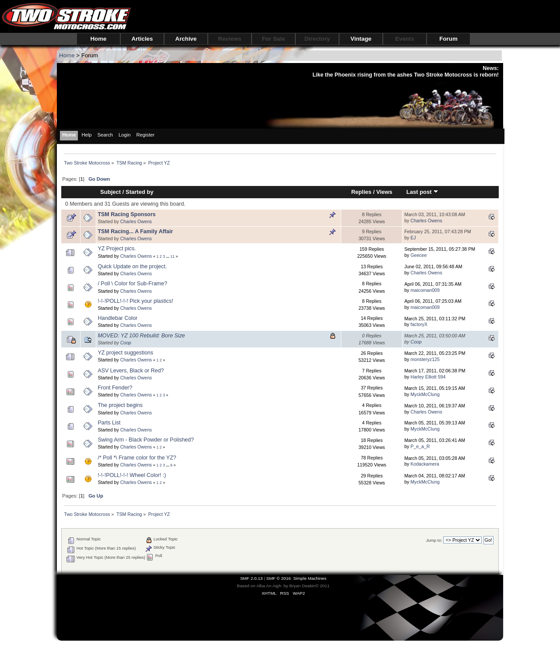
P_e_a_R (420, 446)
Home (98, 38)
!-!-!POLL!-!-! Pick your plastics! (135, 301)
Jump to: (434, 540)
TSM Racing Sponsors (126, 214)
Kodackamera (424, 463)
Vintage (360, 38)
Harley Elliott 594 (427, 376)
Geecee (418, 255)
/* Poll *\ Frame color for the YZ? (137, 458)
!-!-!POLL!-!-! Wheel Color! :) (132, 475)
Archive (186, 38)
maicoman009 (425, 290)
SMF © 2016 (278, 578)
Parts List (109, 423)
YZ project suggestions (125, 353)
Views (384, 192)
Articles (142, 38)
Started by (140, 192)
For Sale (273, 38)
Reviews (229, 38)
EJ (413, 237)
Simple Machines (309, 578)
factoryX (418, 324)
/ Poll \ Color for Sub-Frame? (132, 283)
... (168, 256)
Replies (361, 192)
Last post (422, 192)
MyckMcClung (425, 394)
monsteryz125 (425, 359)
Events (404, 38)
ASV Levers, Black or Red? (131, 371)
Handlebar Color (117, 318)
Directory (317, 38)
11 (172, 256)
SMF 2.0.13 (251, 578)
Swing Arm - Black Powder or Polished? (146, 440)
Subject (110, 192)
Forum (448, 38)
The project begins (120, 405)
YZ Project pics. (117, 248)
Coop (125, 342)
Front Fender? (115, 388)
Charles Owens (136, 221)
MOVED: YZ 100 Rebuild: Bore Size (141, 336)
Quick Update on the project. (132, 266)
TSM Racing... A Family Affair (135, 231)
